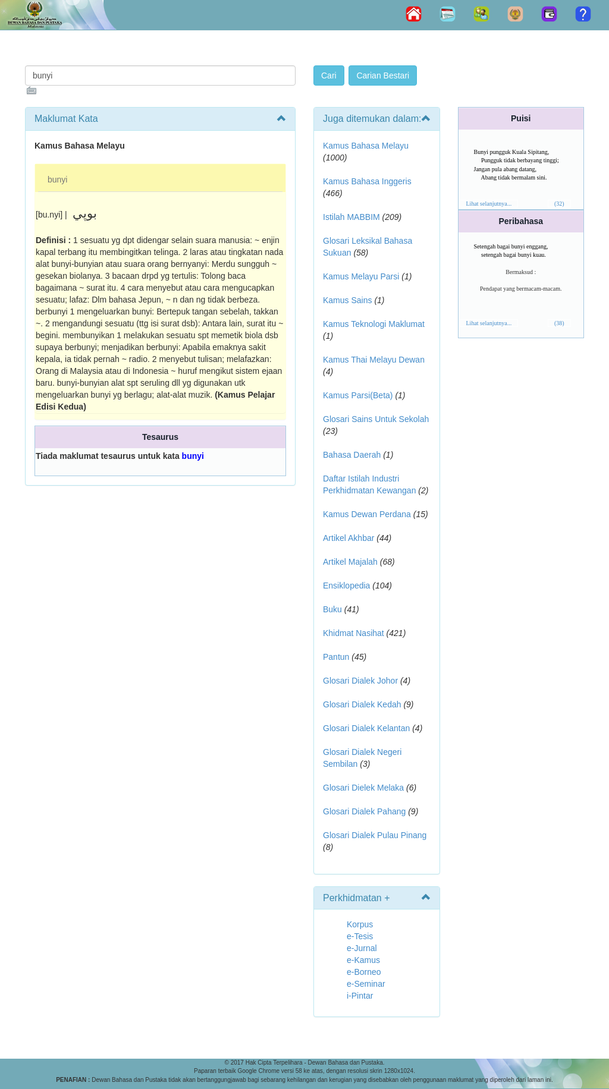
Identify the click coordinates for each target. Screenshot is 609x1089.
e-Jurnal (362, 948)
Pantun (336, 657)
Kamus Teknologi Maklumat (374, 324)
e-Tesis (360, 936)
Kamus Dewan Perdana (367, 514)
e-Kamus (363, 960)
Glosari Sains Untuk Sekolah (376, 419)
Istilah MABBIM (351, 217)
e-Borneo (364, 972)
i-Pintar (360, 995)
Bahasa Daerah (352, 454)
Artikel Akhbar (348, 538)
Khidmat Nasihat (353, 633)
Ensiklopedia (346, 585)
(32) (559, 203)
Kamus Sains (347, 300)
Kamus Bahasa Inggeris (367, 181)
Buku (332, 609)
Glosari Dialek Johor (360, 680)
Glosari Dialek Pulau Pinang (374, 835)
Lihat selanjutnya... (489, 203)
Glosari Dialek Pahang (364, 811)
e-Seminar (366, 984)
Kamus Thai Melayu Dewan (374, 359)
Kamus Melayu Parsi (361, 276)
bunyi (57, 179)
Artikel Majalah (350, 561)
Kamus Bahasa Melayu (366, 145)
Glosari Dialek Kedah (362, 704)
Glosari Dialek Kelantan (366, 728)
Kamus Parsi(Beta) (358, 395)
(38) (559, 323)
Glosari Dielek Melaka (363, 787)
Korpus (360, 924)
